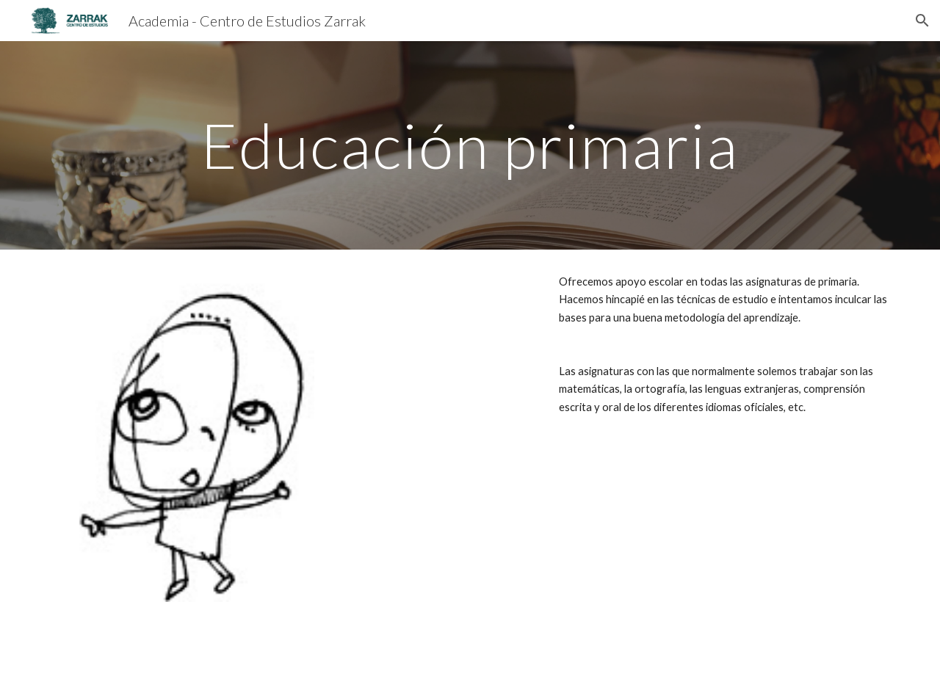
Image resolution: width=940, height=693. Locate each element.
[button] (922, 20)
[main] (470, 145)
